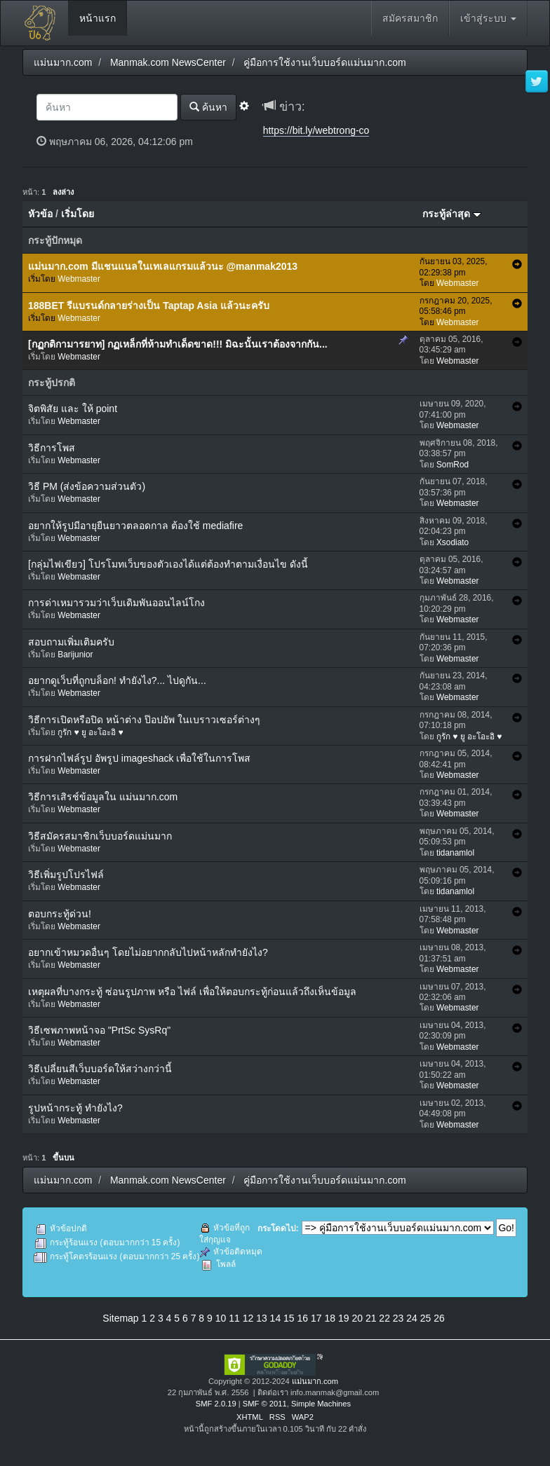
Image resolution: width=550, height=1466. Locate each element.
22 (384, 1318)
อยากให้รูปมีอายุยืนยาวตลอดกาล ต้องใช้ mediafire (135, 525)
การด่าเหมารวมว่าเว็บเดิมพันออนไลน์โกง (116, 602)
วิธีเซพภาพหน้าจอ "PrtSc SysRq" (99, 1030)
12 (248, 1318)
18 (329, 1318)
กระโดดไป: (278, 1228)
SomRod (452, 465)
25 (425, 1318)
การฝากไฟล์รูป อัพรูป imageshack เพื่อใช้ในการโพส (139, 758)
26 (439, 1318)
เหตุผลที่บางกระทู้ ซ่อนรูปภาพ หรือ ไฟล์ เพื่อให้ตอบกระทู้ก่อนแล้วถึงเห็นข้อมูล (192, 991)
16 (303, 1318)
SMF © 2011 (265, 1403)
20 (357, 1318)
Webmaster (79, 279)
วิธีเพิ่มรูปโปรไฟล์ (66, 874)
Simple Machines (321, 1403)
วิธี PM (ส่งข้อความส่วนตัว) (86, 486)
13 (261, 1318)
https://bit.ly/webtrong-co (316, 130)
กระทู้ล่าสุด (451, 213)
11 (234, 1318)
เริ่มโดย (77, 213)
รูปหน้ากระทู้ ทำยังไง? (75, 1108)
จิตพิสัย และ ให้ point (72, 408)
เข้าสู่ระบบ (488, 18)
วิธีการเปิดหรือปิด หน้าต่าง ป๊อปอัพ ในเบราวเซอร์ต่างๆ (144, 719)
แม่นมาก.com (315, 1381)
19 (343, 1318)
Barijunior (75, 654)
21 (371, 1318)
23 (398, 1318)
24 (411, 1318)
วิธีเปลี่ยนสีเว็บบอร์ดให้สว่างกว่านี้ (100, 1068)
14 (275, 1318)
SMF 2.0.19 (216, 1403)
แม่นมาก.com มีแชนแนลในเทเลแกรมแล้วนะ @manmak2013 (162, 266)
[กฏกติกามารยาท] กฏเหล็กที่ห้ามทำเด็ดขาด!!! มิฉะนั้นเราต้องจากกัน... (178, 344)
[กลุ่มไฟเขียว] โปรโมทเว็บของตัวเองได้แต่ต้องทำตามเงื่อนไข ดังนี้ (168, 564)
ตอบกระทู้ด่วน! (59, 913)
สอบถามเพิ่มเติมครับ (71, 642)
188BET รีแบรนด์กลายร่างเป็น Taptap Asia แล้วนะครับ (148, 305)
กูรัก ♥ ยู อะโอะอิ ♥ (90, 732)
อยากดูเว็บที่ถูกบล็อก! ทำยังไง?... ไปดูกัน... (117, 680)
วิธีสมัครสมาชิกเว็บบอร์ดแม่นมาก (100, 836)
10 (221, 1318)
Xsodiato (452, 542)
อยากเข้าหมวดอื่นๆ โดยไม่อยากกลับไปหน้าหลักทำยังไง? (148, 952)
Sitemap (120, 1318)
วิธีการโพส (51, 447)
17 (316, 1318)
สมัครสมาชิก (410, 18)
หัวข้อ (40, 213)
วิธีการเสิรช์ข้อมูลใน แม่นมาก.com (102, 796)
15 (289, 1318)
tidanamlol (455, 853)
